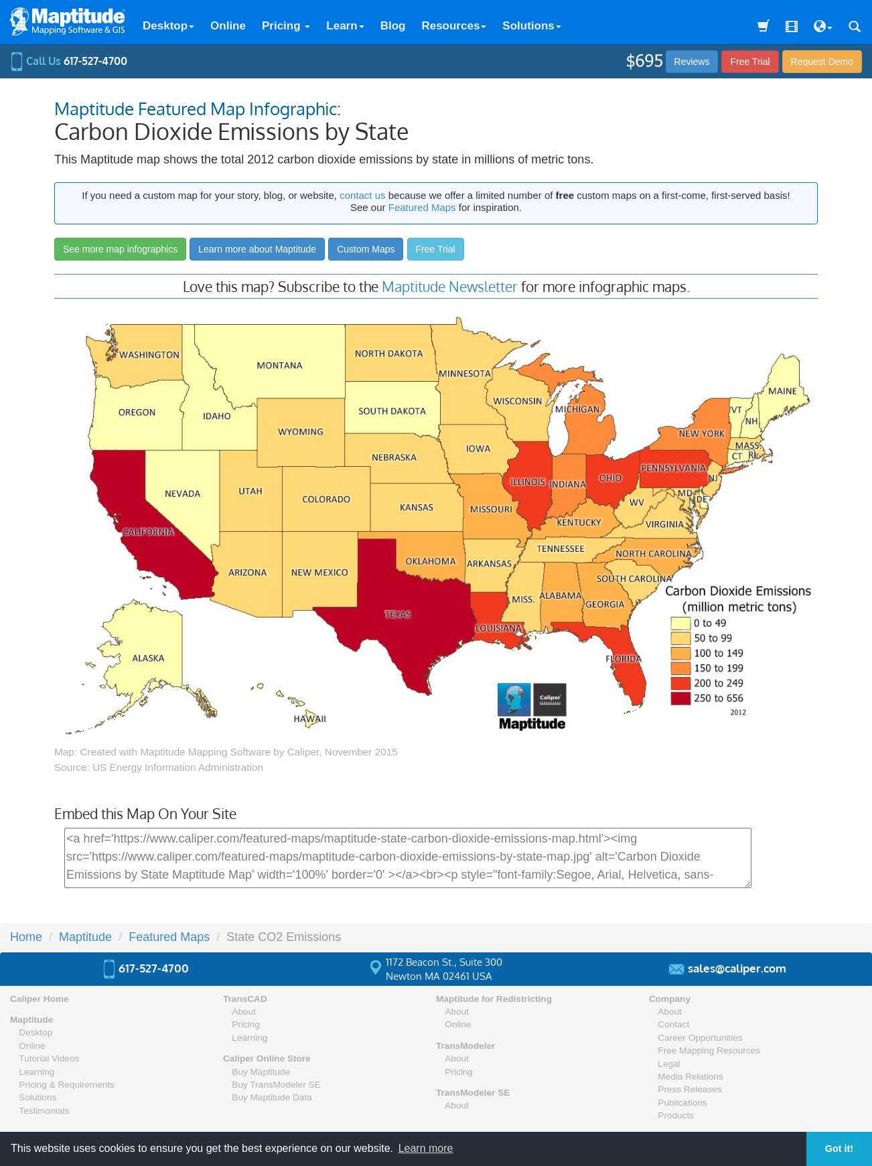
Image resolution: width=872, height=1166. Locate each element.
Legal (669, 1064)
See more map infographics (120, 249)
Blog (393, 25)
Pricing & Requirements (67, 1085)
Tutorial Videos (49, 1058)
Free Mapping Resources (709, 1050)
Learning (36, 1072)
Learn (345, 25)
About (244, 1012)
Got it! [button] (839, 1148)
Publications (682, 1103)
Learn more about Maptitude (257, 249)
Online (228, 25)
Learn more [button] (425, 1148)
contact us (362, 195)
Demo (822, 61)
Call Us (68, 61)
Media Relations (690, 1077)
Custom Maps (365, 249)
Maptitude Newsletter (450, 286)
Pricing (286, 25)
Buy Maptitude (261, 1072)
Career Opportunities (700, 1038)
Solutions (531, 25)
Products (676, 1115)
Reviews (692, 61)
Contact (673, 1024)
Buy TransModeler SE (276, 1085)
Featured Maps (422, 207)
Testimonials (44, 1111)
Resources (453, 25)
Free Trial (750, 61)
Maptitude (85, 937)
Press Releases (689, 1089)
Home (26, 937)
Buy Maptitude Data (271, 1097)
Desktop (168, 25)
